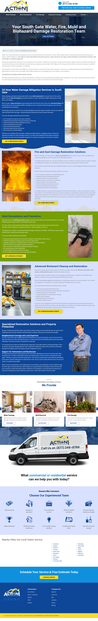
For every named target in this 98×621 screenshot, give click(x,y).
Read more (73, 424)
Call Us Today (48, 38)
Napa (79, 549)
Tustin (79, 551)
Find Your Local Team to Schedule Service (76, 8)
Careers (53, 604)
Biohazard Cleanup (55, 16)
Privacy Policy (48, 617)
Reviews (30, 599)
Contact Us (54, 596)
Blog (52, 599)
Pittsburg (80, 555)
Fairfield (55, 560)
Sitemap (53, 607)
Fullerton (55, 549)
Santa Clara (56, 553)
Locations (54, 601)
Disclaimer (56, 617)
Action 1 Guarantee (32, 596)
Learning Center (71, 16)
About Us (53, 593)
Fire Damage (40, 16)
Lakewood (81, 557)
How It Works (31, 593)
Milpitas (80, 553)
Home (5, 52)
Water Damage (11, 16)
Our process (42, 424)
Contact (83, 16)
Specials (30, 604)
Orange (55, 547)
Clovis (54, 557)
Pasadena (56, 555)
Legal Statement (38, 617)
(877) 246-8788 (70, 4)
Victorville (55, 545)
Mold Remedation (26, 16)
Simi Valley (56, 558)
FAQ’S (29, 601)
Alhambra (80, 545)
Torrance (55, 551)
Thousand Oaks (57, 562)
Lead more (9, 424)
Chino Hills (81, 547)
